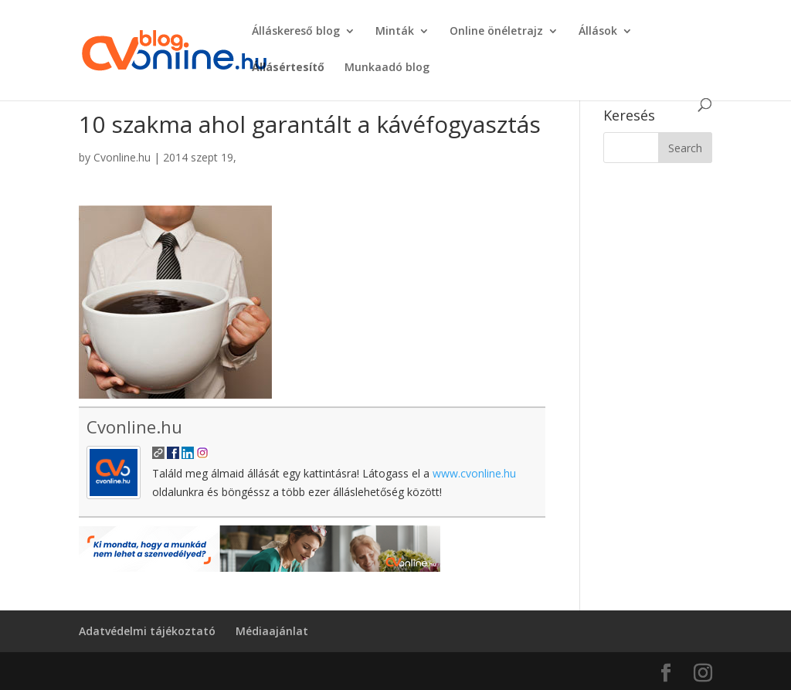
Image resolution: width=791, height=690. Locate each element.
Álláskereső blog (296, 31)
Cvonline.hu (122, 157)
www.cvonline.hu (474, 473)
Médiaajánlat (272, 631)
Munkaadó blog (387, 68)
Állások (598, 31)
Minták (394, 31)
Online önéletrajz (496, 31)
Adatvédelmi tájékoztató (147, 631)
